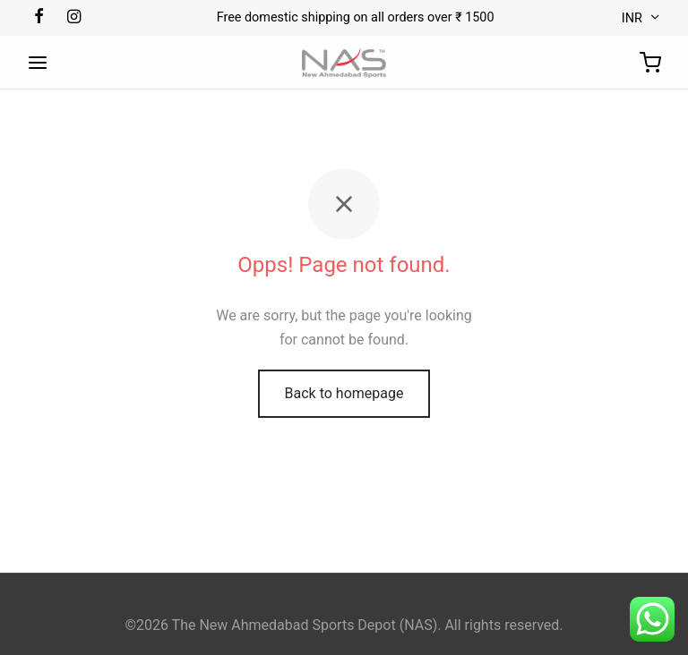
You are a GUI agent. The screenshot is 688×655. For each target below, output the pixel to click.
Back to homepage (344, 393)
